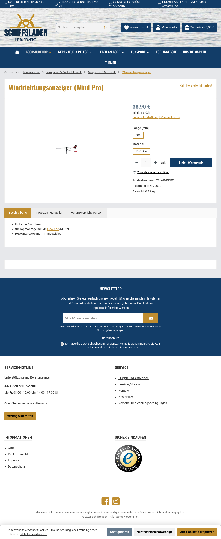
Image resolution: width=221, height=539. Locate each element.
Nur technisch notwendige (155, 532)
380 (138, 135)
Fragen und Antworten (133, 378)
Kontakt (123, 391)
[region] (66, 149)
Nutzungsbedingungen (110, 330)
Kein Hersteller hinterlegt (196, 85)
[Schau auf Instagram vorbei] (116, 501)
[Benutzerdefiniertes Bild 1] (128, 458)
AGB (157, 343)
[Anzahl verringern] (137, 162)
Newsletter (125, 397)
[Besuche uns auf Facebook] (105, 501)
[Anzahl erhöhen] (155, 162)
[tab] (17, 213)
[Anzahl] (146, 162)
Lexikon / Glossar (130, 384)
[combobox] (78, 27)
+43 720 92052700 (20, 386)
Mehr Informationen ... (33, 534)
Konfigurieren (119, 532)
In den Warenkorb (191, 162)
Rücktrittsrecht (18, 454)
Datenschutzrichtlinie (143, 326)
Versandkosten (100, 512)
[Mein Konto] (166, 27)
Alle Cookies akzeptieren (197, 532)
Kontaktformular (37, 403)
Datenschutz (16, 466)
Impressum (15, 460)
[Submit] (150, 318)
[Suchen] (105, 27)
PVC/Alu (141, 151)
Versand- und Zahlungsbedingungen (142, 403)
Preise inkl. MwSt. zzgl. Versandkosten (156, 117)
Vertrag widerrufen (20, 416)
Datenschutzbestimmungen (98, 343)
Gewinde (53, 229)
